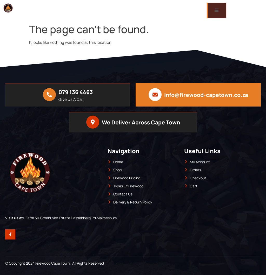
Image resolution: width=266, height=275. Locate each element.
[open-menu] (217, 10)
